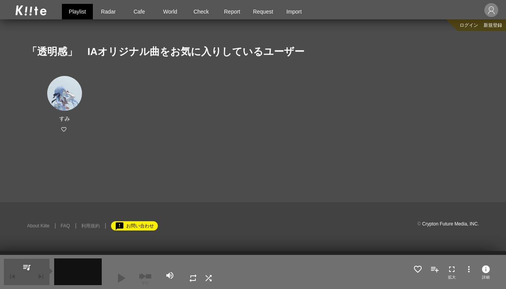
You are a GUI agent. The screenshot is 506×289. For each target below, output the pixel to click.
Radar (108, 12)
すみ (64, 118)
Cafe (139, 12)
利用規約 (90, 226)
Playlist (77, 12)
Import (294, 12)
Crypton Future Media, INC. (450, 224)
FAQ (65, 226)
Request (263, 12)
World (170, 12)
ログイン (469, 25)
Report (232, 12)
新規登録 (493, 25)
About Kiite (38, 226)
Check (201, 12)
